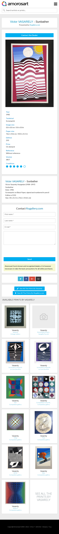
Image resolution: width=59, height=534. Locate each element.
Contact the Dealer (29, 35)
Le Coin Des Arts (15, 369)
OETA (15, 473)
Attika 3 (15, 508)
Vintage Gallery (15, 334)
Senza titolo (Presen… (43, 332)
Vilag (15, 438)
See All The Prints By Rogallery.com (29, 293)
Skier (43, 473)
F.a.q (50, 527)
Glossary (45, 527)
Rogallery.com (35, 25)
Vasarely (15, 332)
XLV (15, 402)
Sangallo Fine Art (43, 334)
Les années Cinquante (15, 367)
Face (43, 438)
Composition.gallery (15, 404)
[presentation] (22, 251)
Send (29, 259)
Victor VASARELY (21, 21)
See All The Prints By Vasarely (29, 288)
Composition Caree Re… (43, 402)
